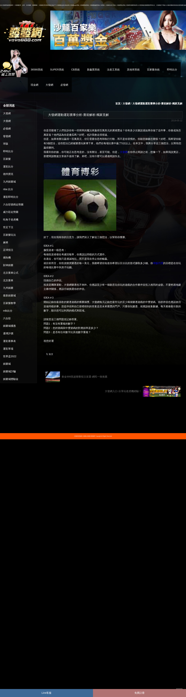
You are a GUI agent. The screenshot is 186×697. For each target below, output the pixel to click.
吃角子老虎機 (10, 219)
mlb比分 (7, 310)
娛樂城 (7, 363)
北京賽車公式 (10, 272)
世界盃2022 (9, 356)
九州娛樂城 (9, 181)
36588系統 (37, 69)
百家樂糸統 (153, 69)
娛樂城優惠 (9, 325)
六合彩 (7, 318)
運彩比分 (8, 166)
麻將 (5, 242)
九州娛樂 (8, 287)
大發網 (49, 84)
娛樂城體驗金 (10, 379)
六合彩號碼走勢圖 (13, 204)
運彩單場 (8, 348)
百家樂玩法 (9, 234)
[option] (118, 30)
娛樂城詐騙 (9, 371)
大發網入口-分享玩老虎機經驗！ (143, 391)
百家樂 (7, 158)
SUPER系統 (57, 69)
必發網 (64, 84)
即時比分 (172, 69)
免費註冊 (139, 692)
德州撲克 (8, 174)
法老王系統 (113, 69)
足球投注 (8, 249)
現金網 (34, 84)
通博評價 (8, 333)
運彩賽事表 (9, 341)
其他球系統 (133, 69)
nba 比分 (8, 189)
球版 (5, 143)
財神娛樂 (8, 265)
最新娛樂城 (9, 295)
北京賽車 (8, 280)
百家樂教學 (9, 303)
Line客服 (46, 692)
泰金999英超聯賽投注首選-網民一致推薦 (76, 376)
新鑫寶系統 (93, 69)
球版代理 (158, 263)
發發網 (7, 136)
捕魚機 (7, 257)
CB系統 (75, 69)
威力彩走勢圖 (10, 211)
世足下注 (8, 227)
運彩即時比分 (10, 196)
